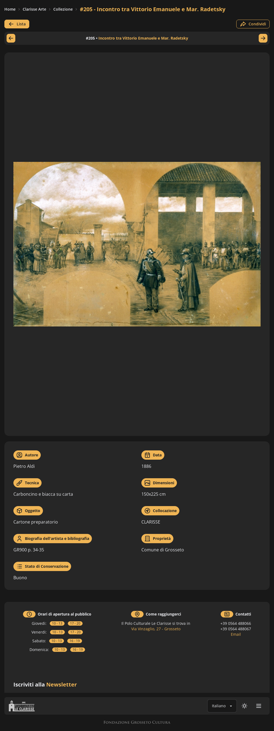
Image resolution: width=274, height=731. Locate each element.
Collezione (63, 9)
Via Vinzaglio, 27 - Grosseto (155, 628)
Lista (17, 24)
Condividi (253, 24)
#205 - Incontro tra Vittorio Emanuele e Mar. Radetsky (152, 9)
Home (10, 9)
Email (236, 634)
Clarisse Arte (34, 9)
